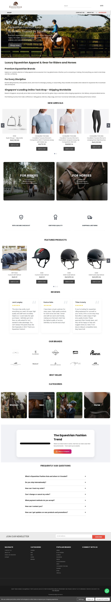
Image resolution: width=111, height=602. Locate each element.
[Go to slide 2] (108, 125)
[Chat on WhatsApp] (106, 591)
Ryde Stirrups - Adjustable (14, 138)
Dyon (57, 569)
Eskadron (59, 556)
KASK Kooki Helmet (69, 275)
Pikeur (58, 558)
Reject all (90, 599)
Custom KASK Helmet (42, 275)
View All (58, 572)
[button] (15, 45)
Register (13, 554)
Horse (32, 556)
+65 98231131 (102, 12)
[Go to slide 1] (2, 125)
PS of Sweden (60, 551)
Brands (33, 558)
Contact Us (80, 12)
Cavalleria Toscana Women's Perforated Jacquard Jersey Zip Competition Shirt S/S (69, 140)
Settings (81, 599)
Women (33, 549)
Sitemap (7, 556)
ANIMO (58, 549)
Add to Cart (14, 145)
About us (90, 12)
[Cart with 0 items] (106, 6)
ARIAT (57, 563)
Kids (32, 554)
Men (32, 551)
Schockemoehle (60, 560)
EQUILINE (58, 567)
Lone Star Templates (58, 596)
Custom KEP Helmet (14, 275)
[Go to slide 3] (57, 286)
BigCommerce (59, 593)
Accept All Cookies (102, 599)
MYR (101, 6)
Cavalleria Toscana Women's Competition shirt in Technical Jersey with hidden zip (42, 140)
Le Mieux (58, 554)
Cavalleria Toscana (62, 565)
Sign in (7, 554)
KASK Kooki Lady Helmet (96, 275)
